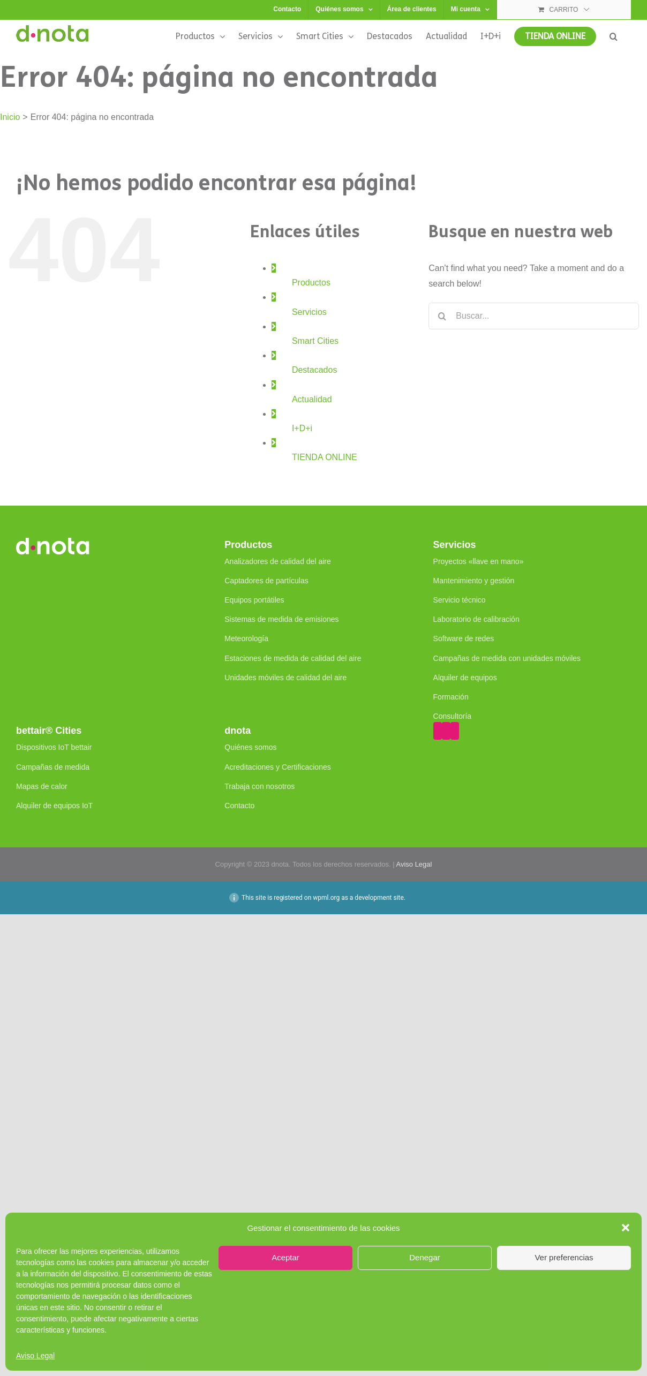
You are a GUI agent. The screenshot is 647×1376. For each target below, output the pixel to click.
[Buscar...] (533, 316)
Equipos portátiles (254, 600)
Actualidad (312, 399)
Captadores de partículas (266, 580)
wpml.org (326, 897)
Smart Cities (315, 340)
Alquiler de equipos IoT (54, 805)
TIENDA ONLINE (324, 457)
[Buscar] (441, 316)
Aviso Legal (35, 1355)
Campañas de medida (52, 767)
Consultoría (452, 716)
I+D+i (302, 428)
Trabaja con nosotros (259, 786)
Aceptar (285, 1257)
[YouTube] (437, 731)
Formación (451, 697)
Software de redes (463, 638)
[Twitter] (446, 731)
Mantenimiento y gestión (474, 580)
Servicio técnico (459, 600)
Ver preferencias (564, 1257)
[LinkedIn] (454, 731)
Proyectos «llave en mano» (478, 561)
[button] (625, 1227)
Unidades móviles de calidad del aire (285, 677)
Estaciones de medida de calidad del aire (292, 658)
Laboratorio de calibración (476, 619)
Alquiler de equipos (465, 677)
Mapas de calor (41, 786)
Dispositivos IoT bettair (54, 747)
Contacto (239, 805)
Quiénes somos (250, 747)
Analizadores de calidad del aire (277, 561)
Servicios (309, 312)
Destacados (314, 369)
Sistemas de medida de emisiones (281, 619)
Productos (311, 282)
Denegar (424, 1257)
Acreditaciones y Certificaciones (277, 767)
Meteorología (246, 638)
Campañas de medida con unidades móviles (507, 658)
